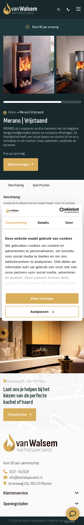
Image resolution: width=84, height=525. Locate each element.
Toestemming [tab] (16, 222)
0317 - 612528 (16, 471)
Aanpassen (42, 311)
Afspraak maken (20, 415)
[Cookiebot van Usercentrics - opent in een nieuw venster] (60, 210)
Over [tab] (69, 222)
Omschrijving (16, 185)
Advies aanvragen (21, 164)
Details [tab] (43, 222)
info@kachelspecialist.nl (22, 477)
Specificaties (41, 185)
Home (9, 112)
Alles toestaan (42, 298)
